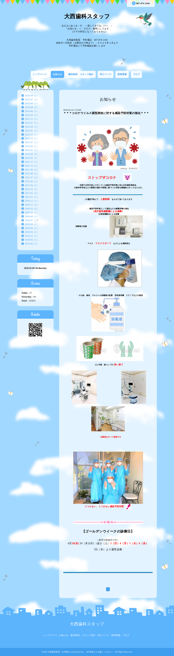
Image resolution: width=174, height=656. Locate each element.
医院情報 (122, 74)
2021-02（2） (32, 193)
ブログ (136, 74)
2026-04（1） (32, 95)
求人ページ (105, 74)
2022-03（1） (32, 158)
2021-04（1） (32, 185)
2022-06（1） (32, 146)
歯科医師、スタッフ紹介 (81, 74)
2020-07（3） (32, 220)
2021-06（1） (32, 181)
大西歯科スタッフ (87, 16)
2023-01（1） (32, 130)
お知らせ (57, 74)
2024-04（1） (32, 115)
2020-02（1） (32, 232)
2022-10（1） (32, 138)
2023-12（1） (32, 119)
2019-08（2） (32, 244)
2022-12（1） (32, 134)
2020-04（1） (32, 228)
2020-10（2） (32, 208)
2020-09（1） (32, 212)
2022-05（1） (32, 150)
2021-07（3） (32, 177)
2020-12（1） (32, 201)
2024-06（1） (32, 111)
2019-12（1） (32, 236)
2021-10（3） (32, 166)
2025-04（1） (32, 103)
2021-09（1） (32, 169)
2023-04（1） (32, 127)
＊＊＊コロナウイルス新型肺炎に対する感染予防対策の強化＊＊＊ (106, 113)
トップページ (40, 74)
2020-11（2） (32, 205)
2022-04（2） (32, 154)
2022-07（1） (32, 142)
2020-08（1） (32, 216)
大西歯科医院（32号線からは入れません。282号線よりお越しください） (81, 652)
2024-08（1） (32, 107)
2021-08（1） (32, 173)
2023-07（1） (32, 123)
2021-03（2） (32, 189)
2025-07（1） (32, 99)
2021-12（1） (32, 162)
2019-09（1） (32, 240)
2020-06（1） (32, 224)
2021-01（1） (32, 197)
